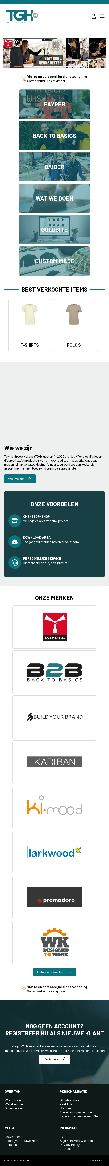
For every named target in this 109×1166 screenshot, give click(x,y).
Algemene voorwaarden (76, 1141)
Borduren (66, 1108)
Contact (65, 1148)
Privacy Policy (70, 1145)
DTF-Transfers (70, 1100)
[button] (18, 66)
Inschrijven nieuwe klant (22, 1141)
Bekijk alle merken (54, 972)
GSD (104, 1160)
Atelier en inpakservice (76, 1112)
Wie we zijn (19, 478)
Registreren (54, 1059)
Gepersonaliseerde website (79, 1116)
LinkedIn (11, 1145)
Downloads (13, 1137)
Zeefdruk (66, 1104)
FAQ (62, 1137)
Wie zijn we (13, 1100)
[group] (54, 53)
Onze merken (14, 1108)
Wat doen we (14, 1104)
